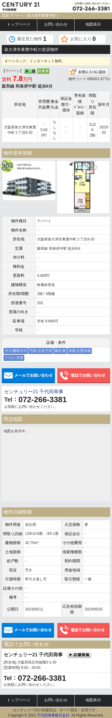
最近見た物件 (32, 38)
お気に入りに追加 (88, 71)
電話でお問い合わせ (84, 375)
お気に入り (83, 38)
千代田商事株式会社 (53, 715)
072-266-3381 (42, 399)
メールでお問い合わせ (28, 375)
